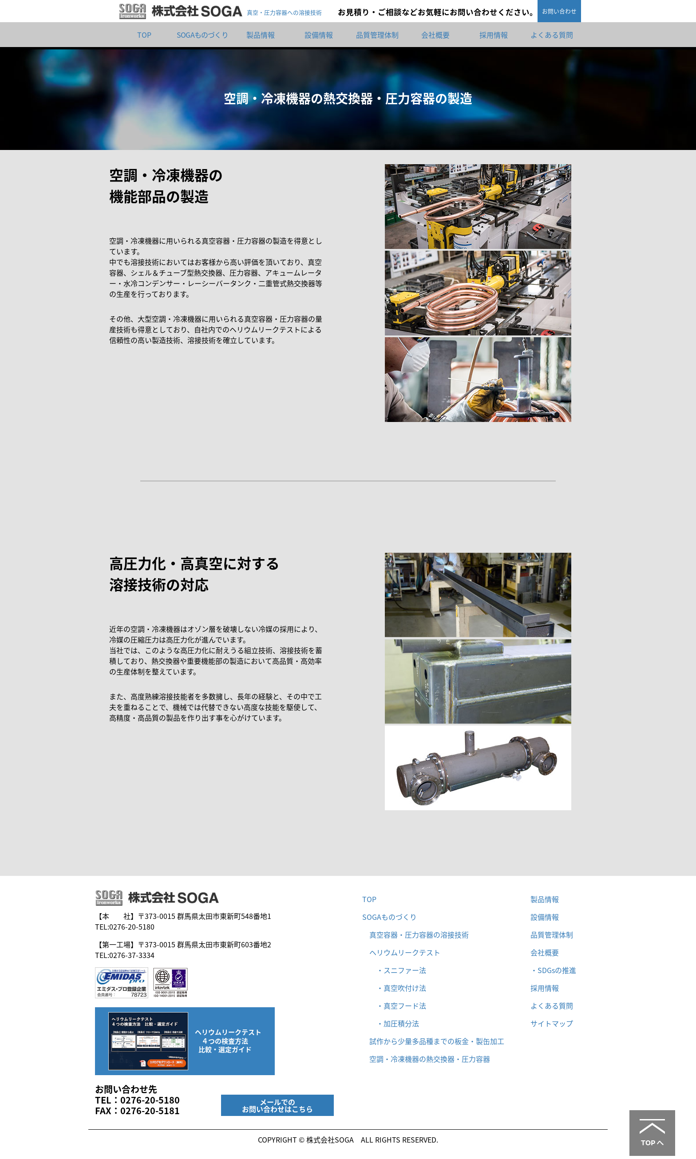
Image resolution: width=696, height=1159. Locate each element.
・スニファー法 (397, 970)
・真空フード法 (397, 1005)
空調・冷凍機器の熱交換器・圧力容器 (429, 1058)
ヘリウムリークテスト (404, 952)
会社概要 (435, 34)
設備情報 (318, 34)
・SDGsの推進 (553, 970)
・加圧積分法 (394, 1023)
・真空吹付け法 (397, 987)
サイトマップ (551, 1023)
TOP (144, 34)
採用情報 (493, 34)
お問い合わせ (559, 11)
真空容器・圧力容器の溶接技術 (419, 934)
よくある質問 (551, 34)
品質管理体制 (377, 34)
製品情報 (260, 34)
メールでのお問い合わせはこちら (277, 1105)
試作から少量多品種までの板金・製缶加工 (436, 1041)
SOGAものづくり (202, 34)
